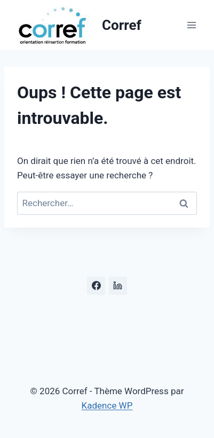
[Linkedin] (118, 286)
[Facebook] (96, 286)
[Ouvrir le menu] (191, 25)
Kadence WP (107, 405)
